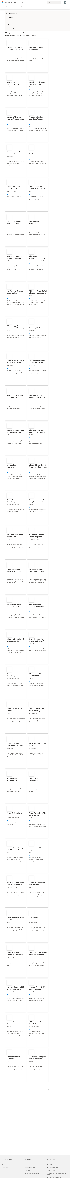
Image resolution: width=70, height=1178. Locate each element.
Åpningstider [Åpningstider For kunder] (27, 1162)
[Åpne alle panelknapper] (5, 7)
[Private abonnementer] (45, 2)
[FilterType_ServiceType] (6, 25)
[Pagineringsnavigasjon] (37, 1091)
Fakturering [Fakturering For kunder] (27, 1176)
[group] (8, 54)
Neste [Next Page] (45, 1090)
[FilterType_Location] (6, 13)
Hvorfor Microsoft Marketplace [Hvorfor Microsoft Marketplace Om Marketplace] (8, 1162)
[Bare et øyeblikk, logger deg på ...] (65, 2)
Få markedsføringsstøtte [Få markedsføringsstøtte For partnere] (52, 1167)
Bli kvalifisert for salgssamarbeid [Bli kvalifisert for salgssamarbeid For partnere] (54, 1177)
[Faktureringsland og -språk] (54, 2)
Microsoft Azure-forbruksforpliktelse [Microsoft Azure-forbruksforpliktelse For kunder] (32, 1173)
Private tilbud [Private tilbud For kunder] (27, 1170)
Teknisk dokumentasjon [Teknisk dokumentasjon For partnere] (52, 1170)
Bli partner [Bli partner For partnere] (49, 1162)
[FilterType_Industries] (6, 21)
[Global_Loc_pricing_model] (6, 28)
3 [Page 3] (33, 1090)
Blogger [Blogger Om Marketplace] (3, 1164)
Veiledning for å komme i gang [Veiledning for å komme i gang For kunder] (31, 1164)
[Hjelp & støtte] (38, 2)
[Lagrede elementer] (41, 2)
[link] (15, 55)
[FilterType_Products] (6, 17)
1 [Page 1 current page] (26, 1090)
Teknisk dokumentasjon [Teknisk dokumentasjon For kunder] (30, 1167)
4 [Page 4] (37, 1090)
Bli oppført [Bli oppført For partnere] (49, 1164)
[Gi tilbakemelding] (34, 2)
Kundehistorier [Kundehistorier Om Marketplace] (5, 1167)
